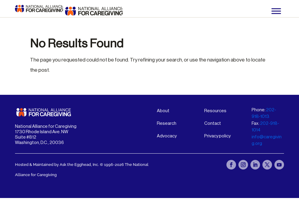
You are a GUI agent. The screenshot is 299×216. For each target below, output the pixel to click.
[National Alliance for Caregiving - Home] (94, 11)
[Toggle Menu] (276, 11)
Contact (212, 123)
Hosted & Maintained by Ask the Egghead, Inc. (57, 164)
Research (166, 123)
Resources (215, 111)
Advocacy (167, 136)
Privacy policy (217, 136)
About (163, 111)
